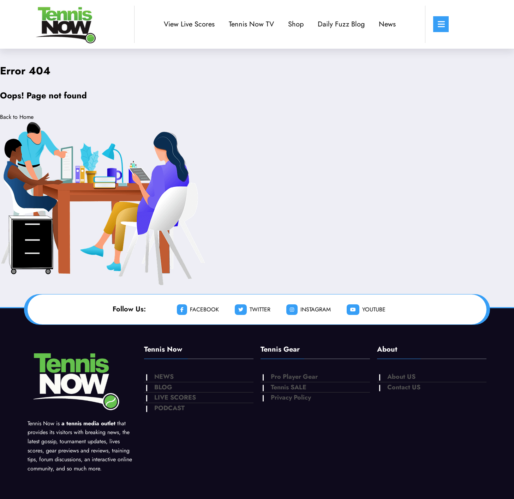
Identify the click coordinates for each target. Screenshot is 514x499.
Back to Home (17, 117)
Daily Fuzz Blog (341, 24)
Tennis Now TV (251, 24)
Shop (296, 24)
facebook (198, 309)
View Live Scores (189, 24)
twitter (252, 309)
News (387, 24)
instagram (308, 309)
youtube (366, 309)
